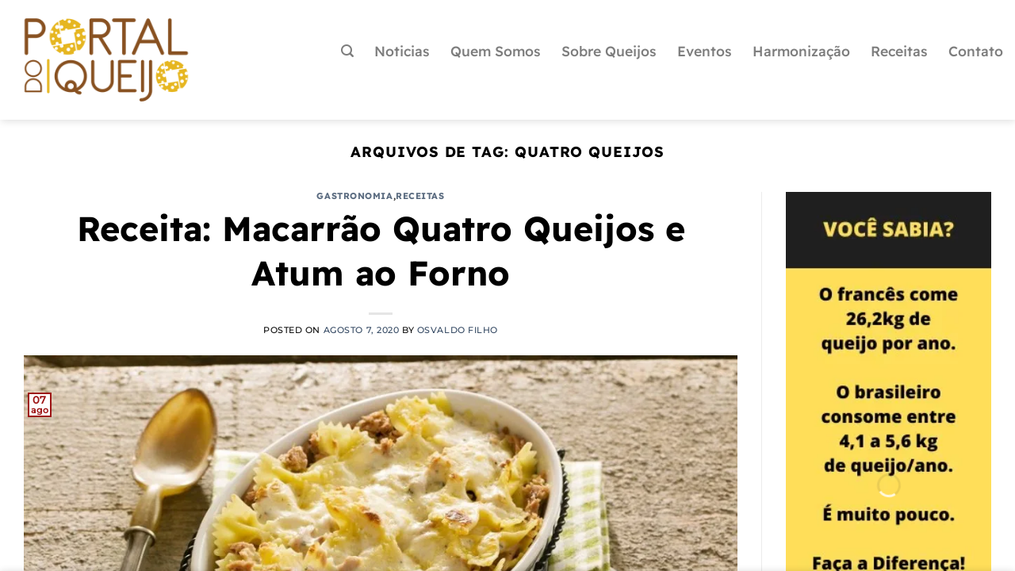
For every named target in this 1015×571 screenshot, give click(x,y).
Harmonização (801, 50)
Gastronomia (354, 195)
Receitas (899, 50)
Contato (975, 50)
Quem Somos (495, 50)
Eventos (704, 50)
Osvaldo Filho (457, 329)
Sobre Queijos (609, 50)
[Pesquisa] (347, 51)
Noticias (402, 50)
